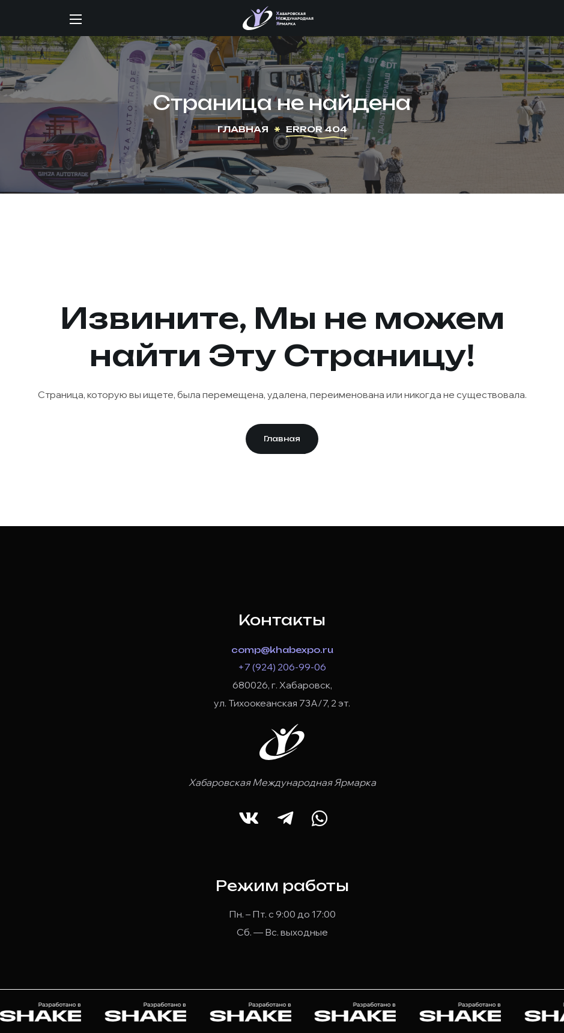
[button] (282, 439)
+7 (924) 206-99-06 (282, 667)
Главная (242, 129)
